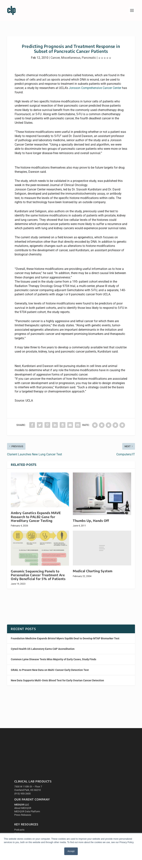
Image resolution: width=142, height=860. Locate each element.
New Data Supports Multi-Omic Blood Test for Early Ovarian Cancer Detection (57, 680)
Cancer (55, 57)
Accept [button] (71, 851)
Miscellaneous (70, 57)
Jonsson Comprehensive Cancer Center (95, 88)
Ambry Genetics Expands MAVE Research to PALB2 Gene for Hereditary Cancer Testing (36, 516)
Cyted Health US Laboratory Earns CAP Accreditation (43, 648)
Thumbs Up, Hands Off (91, 521)
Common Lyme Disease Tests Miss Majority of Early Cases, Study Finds (53, 659)
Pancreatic (89, 57)
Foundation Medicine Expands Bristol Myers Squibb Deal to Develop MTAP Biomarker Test (65, 638)
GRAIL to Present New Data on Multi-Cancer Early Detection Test (50, 669)
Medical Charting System (93, 571)
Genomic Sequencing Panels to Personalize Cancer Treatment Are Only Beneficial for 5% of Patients (38, 575)
